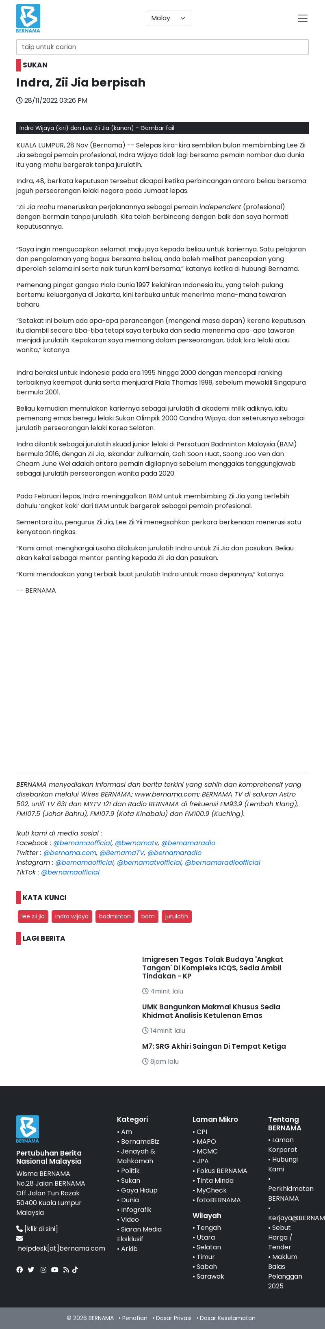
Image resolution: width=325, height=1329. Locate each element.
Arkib (129, 1248)
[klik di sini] (41, 1229)
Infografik (136, 1209)
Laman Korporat (282, 1144)
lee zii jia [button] (33, 916)
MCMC (207, 1151)
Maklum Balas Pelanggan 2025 (285, 1271)
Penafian (134, 1318)
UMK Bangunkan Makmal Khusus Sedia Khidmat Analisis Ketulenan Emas (211, 1011)
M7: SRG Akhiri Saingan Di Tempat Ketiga (214, 1046)
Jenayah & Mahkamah (136, 1156)
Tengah (209, 1227)
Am (126, 1131)
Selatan (209, 1247)
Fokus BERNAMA (222, 1170)
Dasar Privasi (173, 1318)
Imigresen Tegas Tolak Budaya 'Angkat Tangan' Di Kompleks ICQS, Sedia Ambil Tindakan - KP (212, 968)
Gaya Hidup (139, 1190)
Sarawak (210, 1276)
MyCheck (212, 1190)
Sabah (207, 1266)
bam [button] (148, 916)
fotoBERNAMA (219, 1200)
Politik (130, 1170)
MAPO (206, 1141)
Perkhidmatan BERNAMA (291, 1193)
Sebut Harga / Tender (280, 1237)
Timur (206, 1257)
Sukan (130, 1180)
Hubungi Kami (283, 1164)
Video (130, 1219)
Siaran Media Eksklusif (139, 1234)
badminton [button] (115, 916)
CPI (202, 1131)
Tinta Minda (215, 1180)
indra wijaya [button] (72, 916)
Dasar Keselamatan (228, 1318)
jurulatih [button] (176, 916)
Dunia (130, 1200)
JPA (203, 1161)
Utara (206, 1237)
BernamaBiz (140, 1141)
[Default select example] (168, 18)
